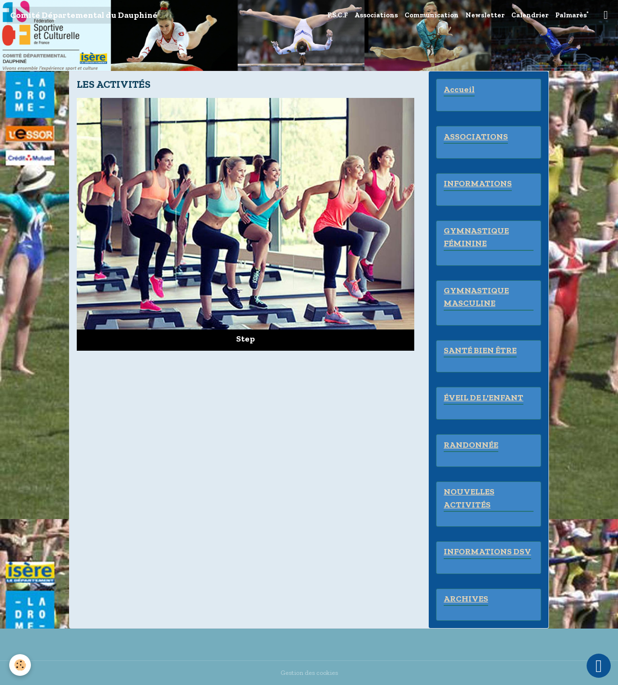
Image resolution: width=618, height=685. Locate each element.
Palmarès (571, 15)
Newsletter (485, 15)
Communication (432, 15)
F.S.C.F (337, 15)
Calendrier (529, 15)
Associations (376, 15)
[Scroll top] (599, 666)
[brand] (84, 15)
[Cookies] (20, 665)
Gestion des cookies (309, 673)
